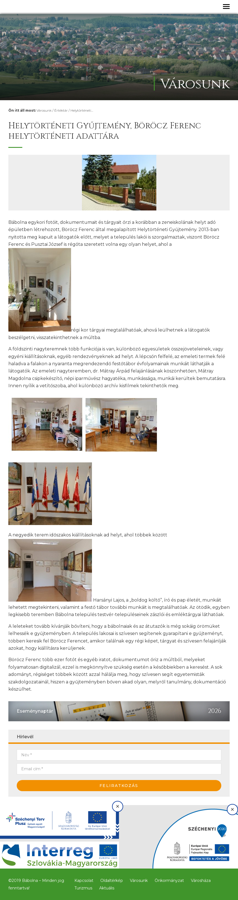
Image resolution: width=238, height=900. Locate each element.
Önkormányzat (169, 880)
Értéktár (61, 110)
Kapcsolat (83, 880)
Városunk (44, 110)
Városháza (201, 880)
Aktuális (106, 888)
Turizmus (83, 888)
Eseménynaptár (35, 711)
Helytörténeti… (82, 110)
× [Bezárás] (118, 806)
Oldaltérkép (111, 880)
